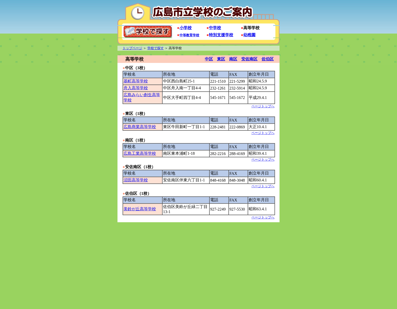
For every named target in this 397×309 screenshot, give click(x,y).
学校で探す (155, 48)
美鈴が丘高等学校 (140, 209)
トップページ (132, 48)
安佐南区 (249, 59)
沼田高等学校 (136, 180)
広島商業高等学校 (140, 127)
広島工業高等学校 (140, 153)
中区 (209, 59)
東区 (221, 59)
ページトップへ (262, 106)
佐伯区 (268, 59)
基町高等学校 (136, 81)
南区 (233, 59)
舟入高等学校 (136, 88)
